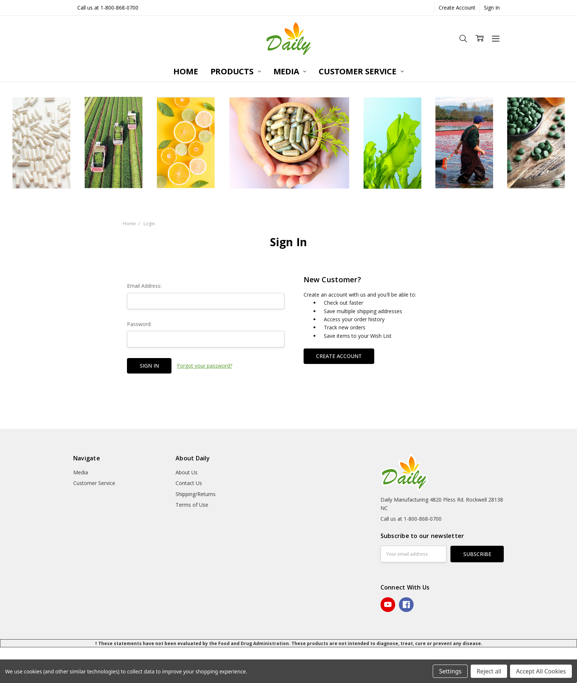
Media (290, 71)
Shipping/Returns (196, 494)
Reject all (489, 671)
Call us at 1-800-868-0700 (107, 7)
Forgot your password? (204, 365)
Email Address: (144, 285)
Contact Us (189, 482)
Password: (139, 324)
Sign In (492, 7)
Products (235, 71)
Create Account (457, 7)
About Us (187, 472)
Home (185, 71)
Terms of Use (192, 504)
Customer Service (361, 71)
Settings (450, 671)
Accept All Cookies (541, 671)
